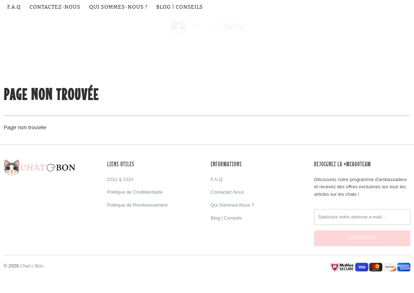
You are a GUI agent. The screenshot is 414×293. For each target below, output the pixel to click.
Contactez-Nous (55, 7)
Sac (215, 48)
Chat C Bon (27, 48)
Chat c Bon (31, 260)
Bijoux (234, 48)
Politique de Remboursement (137, 205)
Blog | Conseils (179, 7)
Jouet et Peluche (379, 48)
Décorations (188, 48)
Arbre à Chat (207, 63)
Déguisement (266, 48)
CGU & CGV (120, 179)
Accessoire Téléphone (320, 48)
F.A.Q (14, 7)
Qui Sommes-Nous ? (118, 7)
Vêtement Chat (67, 48)
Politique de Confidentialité (135, 192)
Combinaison (111, 48)
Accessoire (149, 48)
